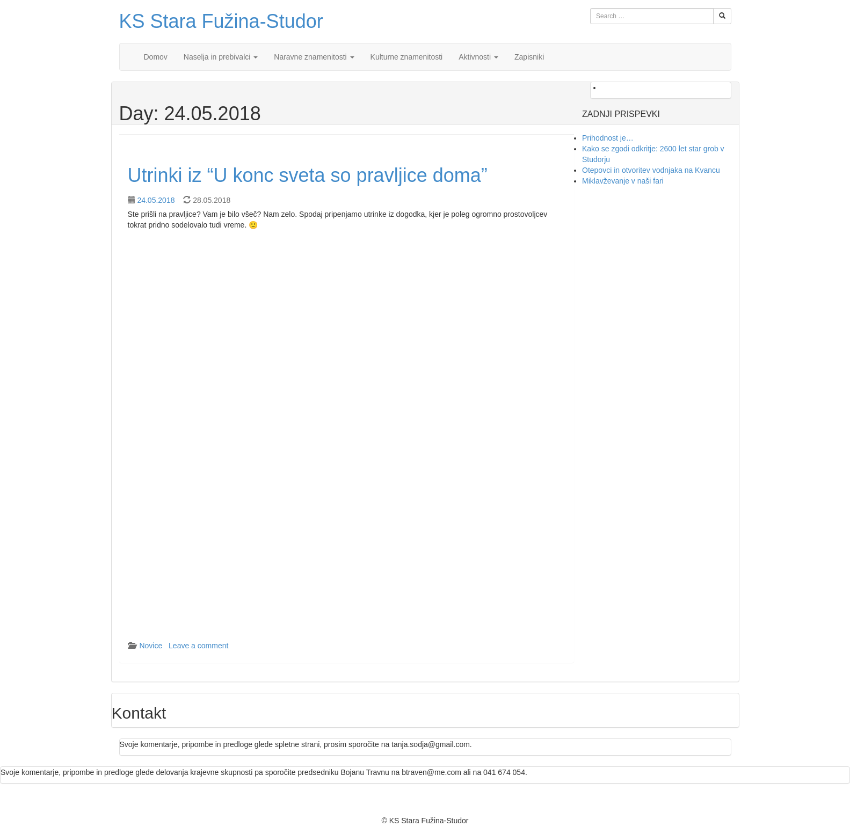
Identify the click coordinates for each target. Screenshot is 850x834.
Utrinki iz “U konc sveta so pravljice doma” (308, 175)
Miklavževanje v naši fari (623, 181)
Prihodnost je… (608, 138)
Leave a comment (198, 645)
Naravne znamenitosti (314, 57)
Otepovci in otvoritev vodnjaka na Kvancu (651, 170)
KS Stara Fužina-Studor (221, 21)
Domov (156, 57)
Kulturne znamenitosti (406, 57)
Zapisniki (529, 57)
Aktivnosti (478, 57)
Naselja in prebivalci (221, 57)
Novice (150, 645)
